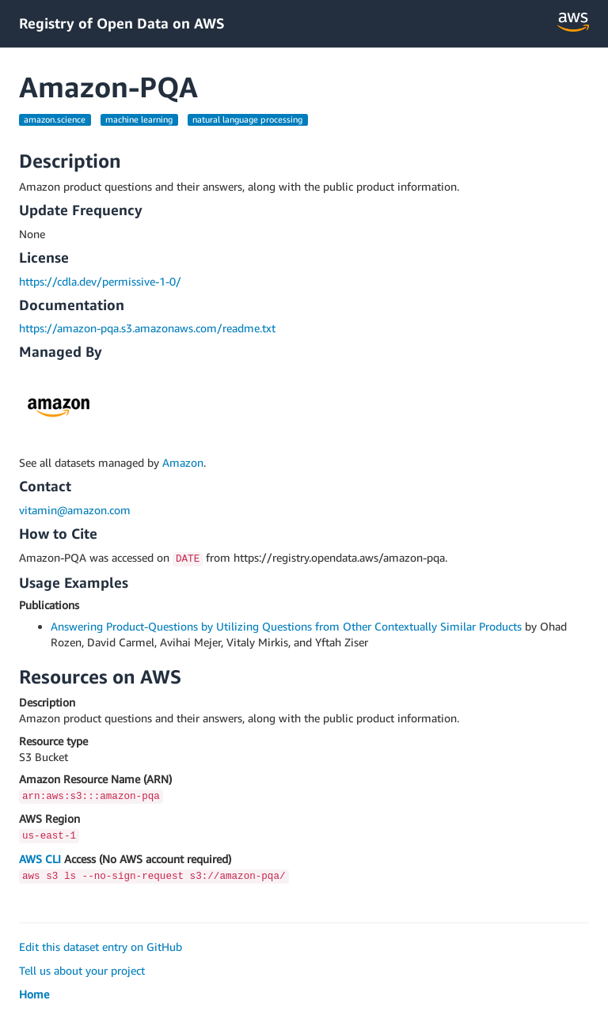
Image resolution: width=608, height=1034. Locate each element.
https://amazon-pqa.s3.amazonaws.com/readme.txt (147, 328)
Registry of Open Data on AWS (122, 23)
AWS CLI (40, 858)
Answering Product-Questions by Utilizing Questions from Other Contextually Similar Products (286, 626)
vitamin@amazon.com (75, 510)
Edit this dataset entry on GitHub (100, 946)
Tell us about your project (82, 970)
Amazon (182, 462)
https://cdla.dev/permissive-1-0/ (100, 281)
